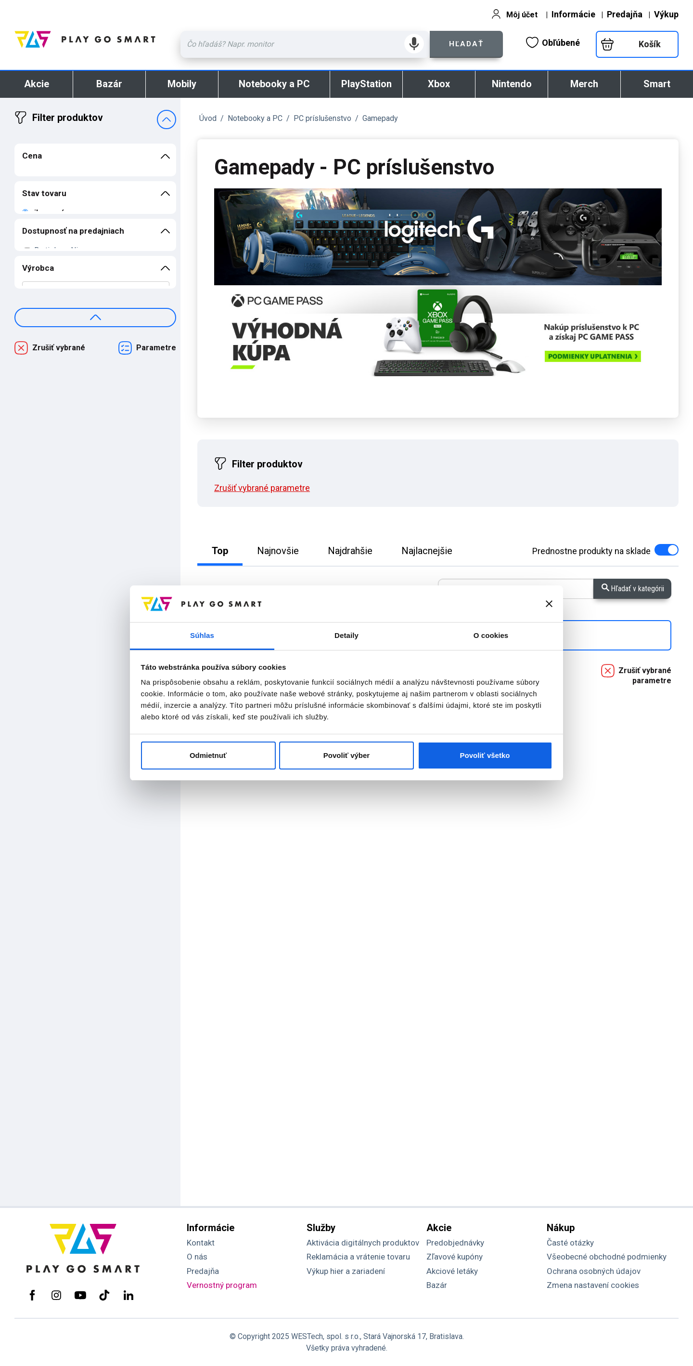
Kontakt (201, 1242)
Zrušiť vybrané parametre (644, 675)
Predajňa (624, 14)
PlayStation (366, 84)
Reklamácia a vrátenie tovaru (358, 1256)
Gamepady (380, 118)
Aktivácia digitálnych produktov (363, 1242)
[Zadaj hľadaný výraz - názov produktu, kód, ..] (305, 44)
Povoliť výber (346, 755)
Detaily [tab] (346, 635)
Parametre (156, 347)
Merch (584, 84)
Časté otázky (570, 1242)
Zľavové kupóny (454, 1256)
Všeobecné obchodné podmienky (607, 1256)
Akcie (36, 84)
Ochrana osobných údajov (594, 1271)
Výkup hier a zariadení (346, 1271)
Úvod (208, 118)
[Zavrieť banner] (549, 603)
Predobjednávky (455, 1242)
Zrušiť (262, 488)
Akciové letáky (452, 1271)
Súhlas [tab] (202, 635)
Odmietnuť (208, 755)
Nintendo (512, 84)
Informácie (573, 14)
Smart (656, 84)
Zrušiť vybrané (58, 347)
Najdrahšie (350, 551)
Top (220, 551)
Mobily (181, 84)
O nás (197, 1256)
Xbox (439, 84)
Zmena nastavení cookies (593, 1285)
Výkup (666, 14)
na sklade (605, 551)
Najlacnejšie (426, 551)
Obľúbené (553, 42)
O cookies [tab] (491, 635)
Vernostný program (222, 1285)
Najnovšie (278, 551)
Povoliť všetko (485, 755)
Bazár (109, 84)
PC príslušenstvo (322, 118)
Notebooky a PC (274, 84)
